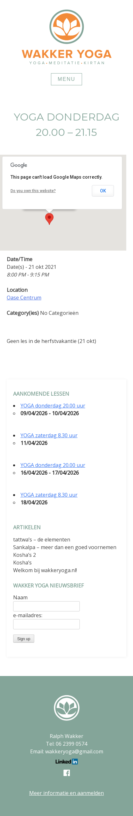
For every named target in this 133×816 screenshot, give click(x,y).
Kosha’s (22, 562)
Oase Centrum (24, 297)
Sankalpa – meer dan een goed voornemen (64, 547)
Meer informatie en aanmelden (66, 793)
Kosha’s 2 (24, 554)
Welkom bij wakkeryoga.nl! (45, 570)
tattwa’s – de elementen (41, 539)
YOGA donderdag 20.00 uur (53, 405)
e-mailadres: (27, 615)
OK (103, 190)
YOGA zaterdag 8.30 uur (49, 435)
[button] (49, 219)
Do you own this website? (33, 191)
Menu (66, 79)
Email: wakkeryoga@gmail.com (66, 751)
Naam (20, 597)
